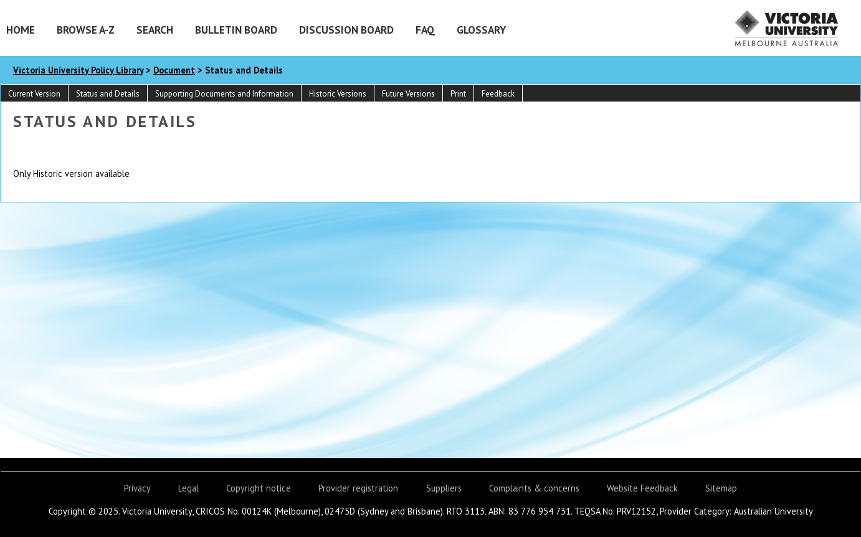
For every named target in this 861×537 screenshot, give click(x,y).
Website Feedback (642, 488)
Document (174, 70)
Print (458, 93)
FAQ (425, 29)
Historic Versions (337, 93)
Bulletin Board (236, 29)
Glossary (481, 29)
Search (154, 29)
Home (20, 29)
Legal (188, 488)
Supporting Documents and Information (224, 93)
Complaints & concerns (534, 488)
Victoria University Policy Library (78, 70)
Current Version (34, 93)
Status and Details (108, 93)
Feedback (498, 93)
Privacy (137, 488)
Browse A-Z (86, 29)
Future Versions (408, 93)
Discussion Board (346, 29)
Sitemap (721, 488)
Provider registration (358, 488)
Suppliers (444, 488)
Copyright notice (258, 488)
